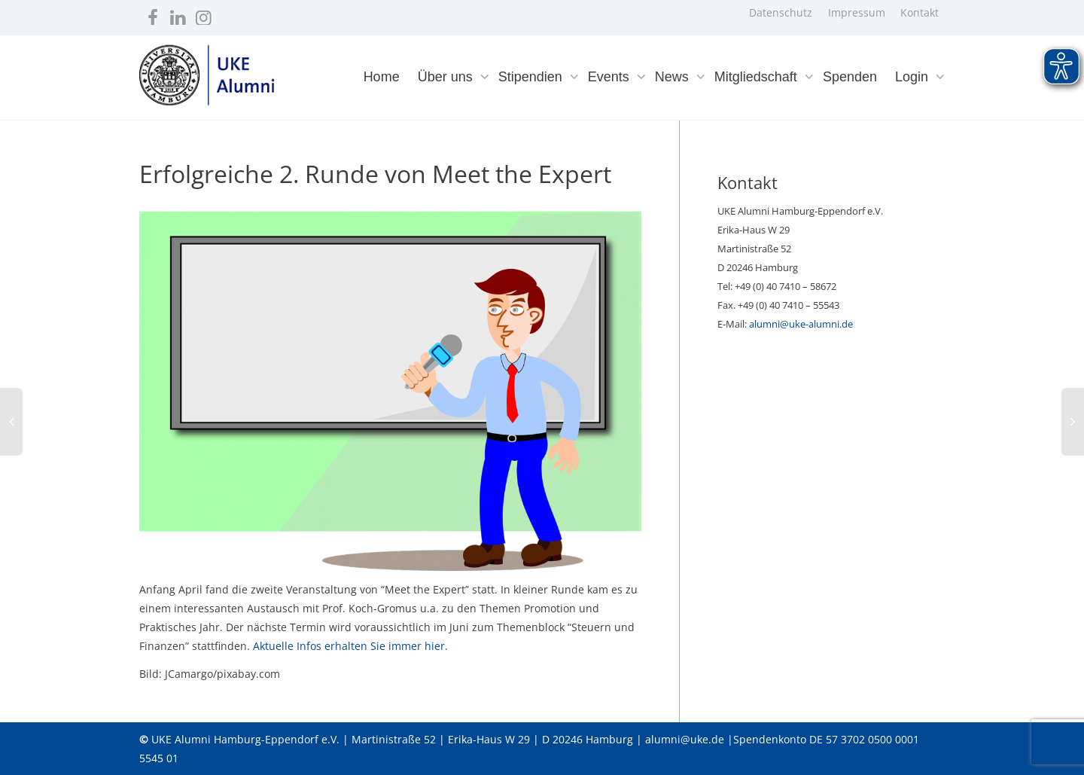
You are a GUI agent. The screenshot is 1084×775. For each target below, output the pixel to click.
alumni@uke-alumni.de (801, 324)
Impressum (856, 12)
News (674, 76)
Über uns (447, 76)
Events (610, 76)
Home (382, 76)
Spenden (850, 76)
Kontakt (919, 12)
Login (913, 76)
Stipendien (532, 76)
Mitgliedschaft (757, 76)
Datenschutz (780, 12)
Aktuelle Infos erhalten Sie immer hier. (350, 646)
